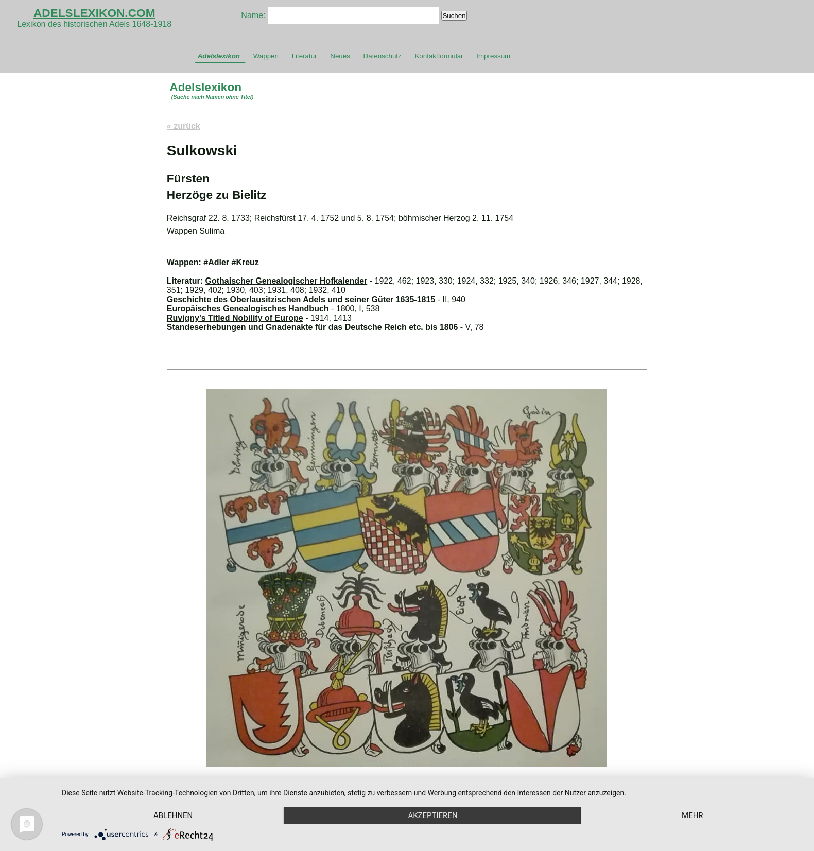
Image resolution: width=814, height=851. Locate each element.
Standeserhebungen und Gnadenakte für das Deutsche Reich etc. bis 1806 (312, 327)
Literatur (304, 56)
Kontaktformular (438, 56)
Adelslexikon (219, 56)
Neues (340, 56)
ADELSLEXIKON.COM (94, 13)
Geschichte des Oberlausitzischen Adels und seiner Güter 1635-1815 (301, 299)
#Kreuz (244, 262)
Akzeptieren (432, 815)
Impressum (493, 56)
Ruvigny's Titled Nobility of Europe (235, 318)
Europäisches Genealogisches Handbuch (248, 308)
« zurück (183, 125)
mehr (692, 815)
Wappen (266, 56)
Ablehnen (173, 815)
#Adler (216, 262)
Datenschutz (382, 56)
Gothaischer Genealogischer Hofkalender (286, 280)
